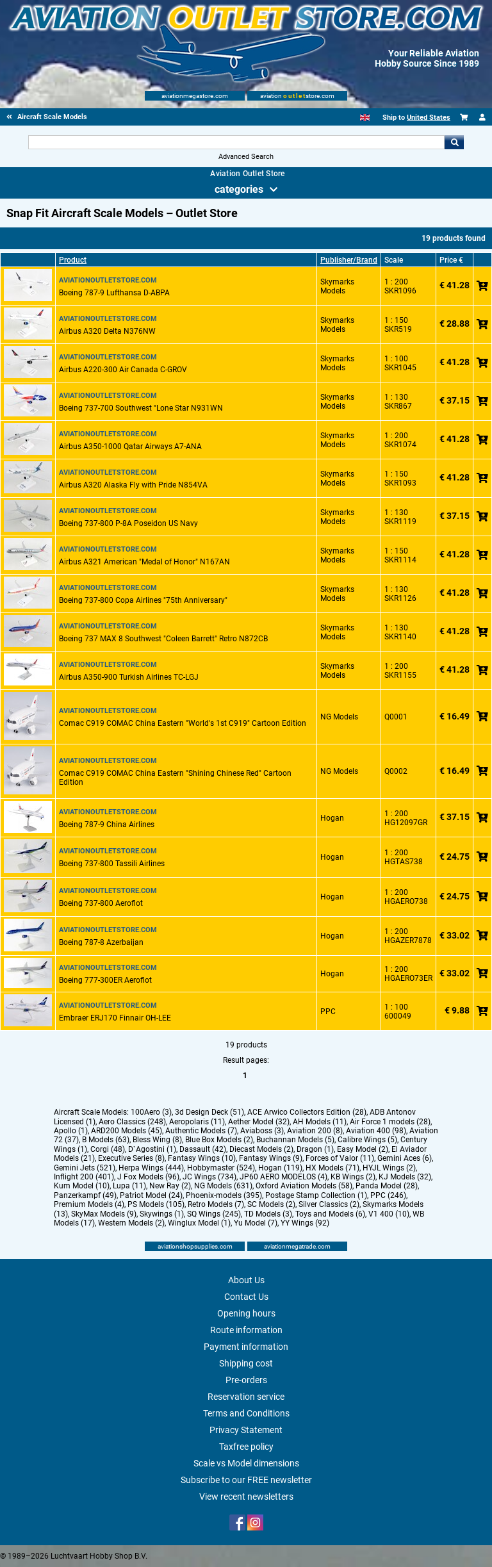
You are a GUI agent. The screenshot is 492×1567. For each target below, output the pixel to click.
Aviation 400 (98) (376, 1130)
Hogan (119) (280, 1167)
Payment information (246, 1346)
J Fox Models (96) (148, 1176)
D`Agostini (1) (152, 1149)
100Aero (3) (151, 1112)
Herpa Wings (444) (151, 1167)
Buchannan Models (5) (295, 1139)
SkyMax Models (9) (103, 1214)
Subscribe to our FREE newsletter (246, 1480)
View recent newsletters (246, 1496)
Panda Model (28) (387, 1185)
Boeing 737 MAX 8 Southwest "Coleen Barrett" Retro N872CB (163, 638)
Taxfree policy (246, 1446)
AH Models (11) (320, 1121)
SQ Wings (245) (214, 1214)
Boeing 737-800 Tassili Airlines (112, 863)
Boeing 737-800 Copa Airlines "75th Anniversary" (143, 600)
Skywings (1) (162, 1214)
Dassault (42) (202, 1149)
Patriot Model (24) (151, 1195)
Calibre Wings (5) (367, 1139)
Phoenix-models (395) (224, 1195)
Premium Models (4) (89, 1204)
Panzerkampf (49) (85, 1195)
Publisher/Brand (348, 260)
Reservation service (246, 1396)
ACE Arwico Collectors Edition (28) (306, 1112)
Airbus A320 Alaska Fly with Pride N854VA (133, 484)
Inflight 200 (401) (84, 1176)
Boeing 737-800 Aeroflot (101, 903)
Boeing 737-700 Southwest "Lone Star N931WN (141, 408)
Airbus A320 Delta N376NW (107, 331)
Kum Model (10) (82, 1185)
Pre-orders (246, 1380)
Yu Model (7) (255, 1222)
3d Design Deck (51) (209, 1112)
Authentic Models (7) (201, 1130)
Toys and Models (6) (330, 1214)
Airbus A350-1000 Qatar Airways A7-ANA (130, 446)
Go (454, 142)
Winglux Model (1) (199, 1222)
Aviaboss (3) (262, 1130)
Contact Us (246, 1297)
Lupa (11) (129, 1185)
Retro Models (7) (216, 1204)
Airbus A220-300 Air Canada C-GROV (123, 369)
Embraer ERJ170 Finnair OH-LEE (115, 1017)
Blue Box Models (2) (219, 1139)
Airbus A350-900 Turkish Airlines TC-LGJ (129, 677)
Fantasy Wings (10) (202, 1158)
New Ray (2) (170, 1185)
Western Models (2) (131, 1222)
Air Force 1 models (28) (390, 1121)
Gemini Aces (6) (404, 1158)
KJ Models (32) (405, 1176)
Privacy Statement (246, 1430)
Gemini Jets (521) (84, 1167)
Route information (246, 1330)
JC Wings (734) (209, 1176)
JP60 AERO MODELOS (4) (283, 1176)
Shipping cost (246, 1363)
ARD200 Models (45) (126, 1130)
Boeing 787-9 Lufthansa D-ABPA (114, 292)
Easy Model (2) (362, 1149)
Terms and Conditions (246, 1413)
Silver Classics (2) (329, 1204)
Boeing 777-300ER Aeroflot (105, 980)
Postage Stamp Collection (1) (316, 1195)
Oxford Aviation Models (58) (304, 1185)
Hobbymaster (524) (221, 1167)
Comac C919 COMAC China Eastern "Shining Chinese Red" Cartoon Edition (175, 778)
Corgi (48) (107, 1149)
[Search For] (236, 142)
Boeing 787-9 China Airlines (106, 824)
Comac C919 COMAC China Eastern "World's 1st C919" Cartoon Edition (182, 723)
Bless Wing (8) (157, 1139)
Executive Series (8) (131, 1158)
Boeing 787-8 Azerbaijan (101, 942)
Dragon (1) (315, 1149)
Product (72, 260)
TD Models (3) (268, 1214)
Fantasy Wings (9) (270, 1158)
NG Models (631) (223, 1185)
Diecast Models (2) (261, 1149)
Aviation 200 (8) (315, 1130)
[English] (365, 117)
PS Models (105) (155, 1204)
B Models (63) (105, 1139)
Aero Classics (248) (132, 1121)
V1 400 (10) (388, 1214)
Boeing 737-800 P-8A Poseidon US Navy (128, 523)
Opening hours (246, 1313)
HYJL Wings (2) (389, 1167)
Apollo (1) (71, 1130)
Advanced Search (246, 156)
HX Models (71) (332, 1167)
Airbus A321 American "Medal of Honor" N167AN (144, 561)
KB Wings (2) (353, 1176)
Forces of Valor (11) (340, 1158)
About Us (246, 1280)
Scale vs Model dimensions (246, 1463)
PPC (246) (388, 1195)
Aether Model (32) (259, 1121)
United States (428, 117)
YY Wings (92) (305, 1222)
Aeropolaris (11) (197, 1121)
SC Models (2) (271, 1204)
